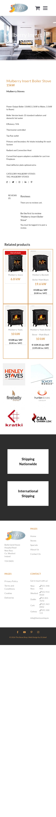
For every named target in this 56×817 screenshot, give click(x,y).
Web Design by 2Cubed (37, 637)
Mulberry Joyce (15, 275)
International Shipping (28, 493)
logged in (35, 225)
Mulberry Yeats (15, 329)
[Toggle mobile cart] (37, 8)
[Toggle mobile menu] (45, 8)
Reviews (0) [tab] (12, 197)
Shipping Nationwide (28, 461)
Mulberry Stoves (26, 174)
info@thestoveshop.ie (39, 618)
